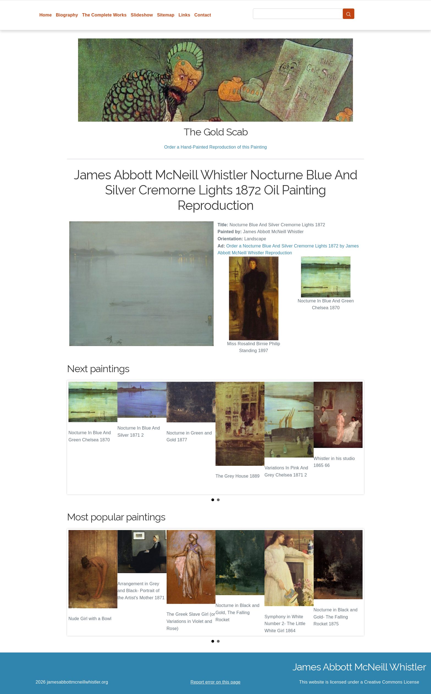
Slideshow (142, 15)
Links (184, 15)
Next (355, 437)
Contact (202, 15)
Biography (67, 15)
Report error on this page (215, 682)
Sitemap (165, 15)
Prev (75, 437)
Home (45, 15)
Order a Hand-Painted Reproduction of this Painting (215, 147)
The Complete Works (104, 15)
